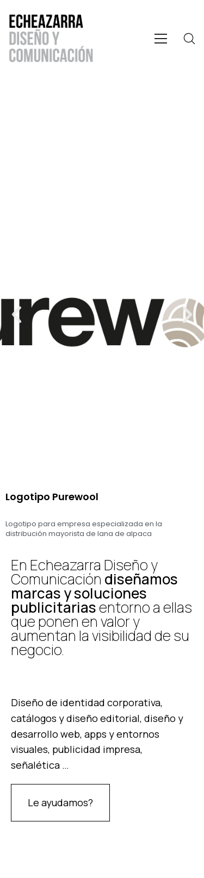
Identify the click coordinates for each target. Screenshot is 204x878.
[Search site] (189, 39)
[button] (16, 314)
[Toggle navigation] (160, 38)
